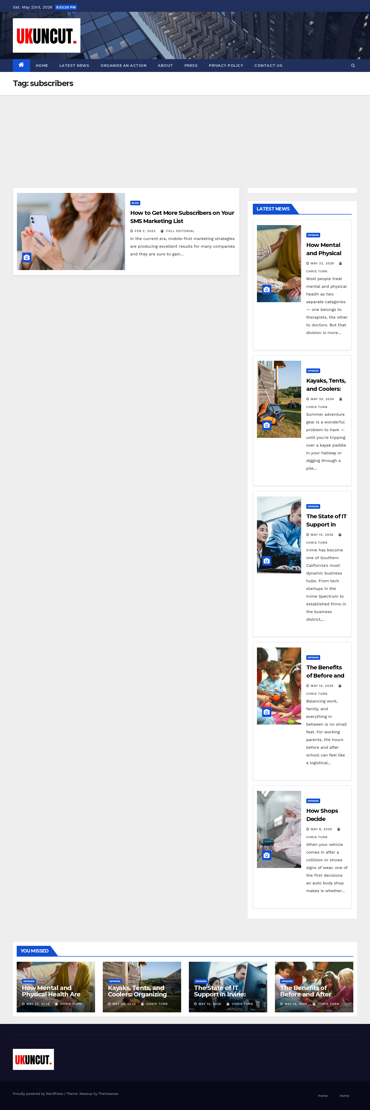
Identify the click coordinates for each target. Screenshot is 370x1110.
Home (42, 65)
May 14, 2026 (322, 534)
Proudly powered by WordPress (38, 1094)
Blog (135, 202)
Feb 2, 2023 (145, 231)
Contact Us (268, 65)
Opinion (313, 235)
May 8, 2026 (321, 829)
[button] (353, 65)
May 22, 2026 (322, 263)
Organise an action (123, 65)
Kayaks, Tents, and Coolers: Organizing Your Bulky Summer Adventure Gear (138, 997)
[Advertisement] (185, 134)
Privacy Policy (226, 65)
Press (191, 65)
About (165, 65)
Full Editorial (178, 231)
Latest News (74, 65)
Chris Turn (68, 1004)
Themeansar (108, 1094)
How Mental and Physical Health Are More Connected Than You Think (56, 997)
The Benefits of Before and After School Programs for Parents (311, 997)
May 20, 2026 (322, 399)
